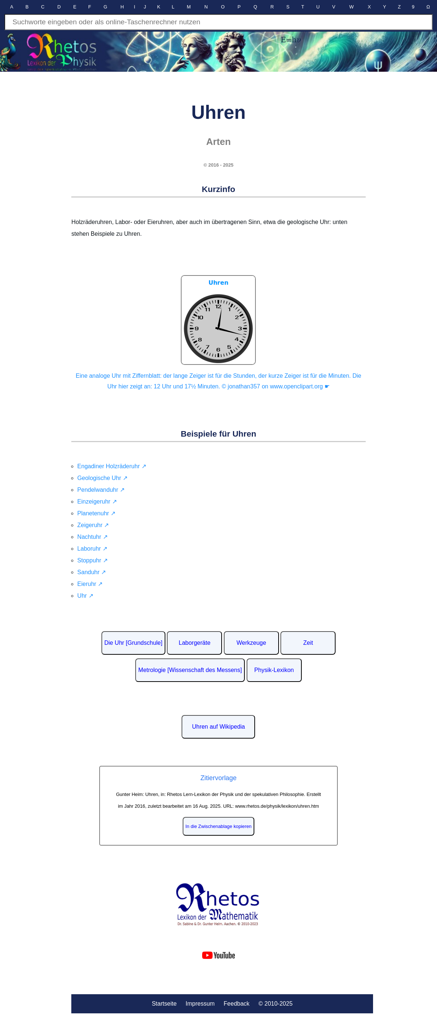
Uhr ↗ (85, 596)
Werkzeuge (251, 643)
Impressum (200, 1003)
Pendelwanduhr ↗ (101, 490)
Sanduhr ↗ (91, 572)
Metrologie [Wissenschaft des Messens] (190, 670)
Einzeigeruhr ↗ (97, 501)
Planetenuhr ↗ (96, 513)
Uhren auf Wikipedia (218, 727)
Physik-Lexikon (274, 670)
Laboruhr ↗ (92, 548)
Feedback (237, 1003)
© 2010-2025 (275, 1003)
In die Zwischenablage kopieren (219, 826)
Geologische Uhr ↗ (102, 478)
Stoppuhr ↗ (92, 560)
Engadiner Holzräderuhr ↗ (111, 466)
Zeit (308, 643)
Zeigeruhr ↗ (93, 525)
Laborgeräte (194, 643)
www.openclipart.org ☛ (300, 386)
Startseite (164, 1003)
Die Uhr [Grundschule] (133, 643)
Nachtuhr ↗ (92, 537)
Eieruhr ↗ (90, 584)
